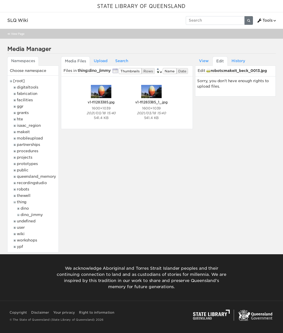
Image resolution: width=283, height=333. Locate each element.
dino (24, 208)
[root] (19, 81)
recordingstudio (32, 183)
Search (121, 61)
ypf (20, 246)
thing (21, 202)
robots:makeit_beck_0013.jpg (239, 71)
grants (23, 113)
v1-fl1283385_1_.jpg (151, 102)
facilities (25, 100)
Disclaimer (40, 312)
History (238, 61)
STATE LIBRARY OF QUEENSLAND (141, 6)
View (203, 61)
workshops (27, 240)
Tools (264, 20)
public (22, 170)
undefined (26, 221)
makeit (23, 132)
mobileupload (30, 138)
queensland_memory (36, 176)
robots (23, 189)
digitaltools (27, 87)
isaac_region (29, 125)
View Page (17, 34)
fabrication (27, 94)
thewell (24, 195)
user (21, 227)
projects (24, 157)
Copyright (18, 312)
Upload (100, 61)
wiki (20, 234)
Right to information (96, 312)
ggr (20, 106)
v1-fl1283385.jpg (101, 102)
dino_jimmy (31, 215)
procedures (27, 151)
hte (20, 119)
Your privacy (64, 312)
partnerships (28, 144)
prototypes (27, 164)
